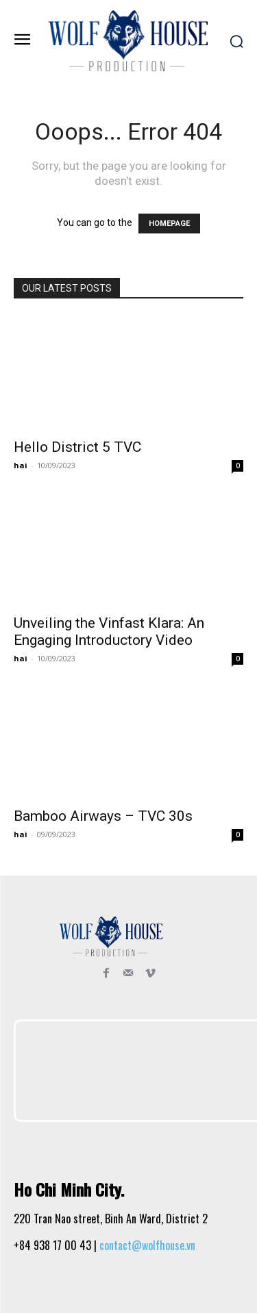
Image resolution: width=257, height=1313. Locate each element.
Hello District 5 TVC (77, 447)
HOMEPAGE (169, 223)
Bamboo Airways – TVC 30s (103, 816)
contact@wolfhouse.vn (147, 1245)
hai (20, 465)
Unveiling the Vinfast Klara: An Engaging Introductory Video (109, 631)
